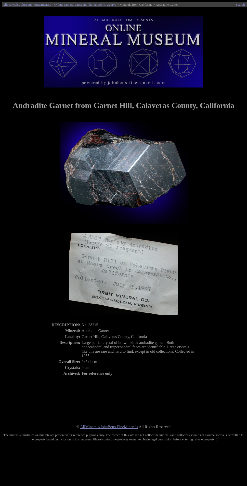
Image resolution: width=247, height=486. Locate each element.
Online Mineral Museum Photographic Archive (85, 4)
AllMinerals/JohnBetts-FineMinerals (27, 4)
